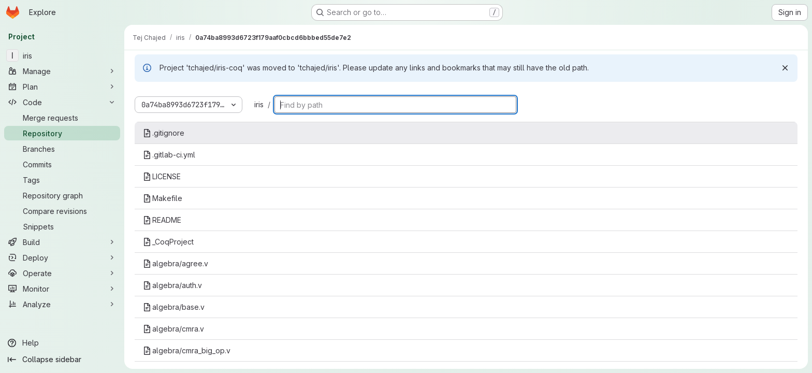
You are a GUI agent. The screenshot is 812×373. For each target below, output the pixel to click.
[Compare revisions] (62, 211)
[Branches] (62, 148)
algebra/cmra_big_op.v (186, 350)
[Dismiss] (785, 68)
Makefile (162, 198)
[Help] (62, 343)
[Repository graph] (62, 195)
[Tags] (62, 180)
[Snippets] (62, 226)
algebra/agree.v (175, 263)
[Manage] (62, 71)
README (162, 220)
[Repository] (62, 133)
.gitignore (163, 132)
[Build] (62, 242)
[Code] (62, 102)
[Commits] (62, 164)
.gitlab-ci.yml (169, 154)
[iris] (62, 55)
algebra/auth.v (172, 285)
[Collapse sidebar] (62, 359)
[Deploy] (62, 257)
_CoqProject (168, 241)
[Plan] (62, 86)
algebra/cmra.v (173, 328)
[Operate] (62, 273)
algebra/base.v (174, 307)
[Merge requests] (62, 117)
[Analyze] (62, 304)
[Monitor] (62, 288)
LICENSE (162, 176)
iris (259, 104)
